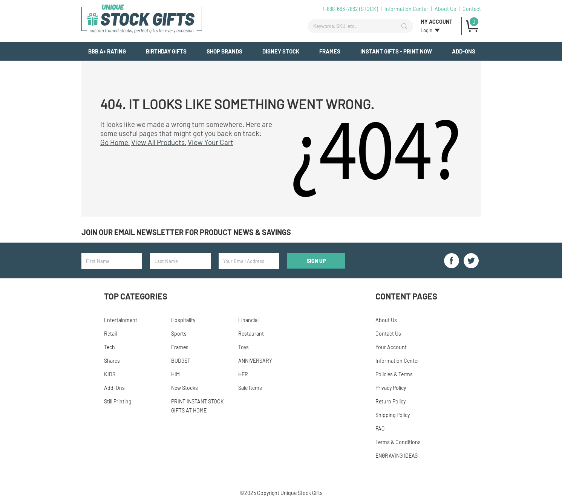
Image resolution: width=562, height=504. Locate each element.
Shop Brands (224, 51)
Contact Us (388, 333)
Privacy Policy (390, 388)
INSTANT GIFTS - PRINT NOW (396, 51)
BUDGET (180, 360)
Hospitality (183, 320)
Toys (243, 347)
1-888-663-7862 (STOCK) (350, 9)
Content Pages (406, 296)
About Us (445, 9)
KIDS (109, 374)
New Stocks (184, 388)
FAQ (379, 428)
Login (426, 30)
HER (243, 374)
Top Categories (135, 296)
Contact (471, 9)
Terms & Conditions (398, 442)
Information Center (406, 9)
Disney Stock (280, 51)
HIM (175, 374)
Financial (248, 320)
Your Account (391, 347)
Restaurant (251, 333)
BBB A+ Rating (107, 51)
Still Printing (117, 401)
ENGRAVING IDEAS (396, 455)
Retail (110, 333)
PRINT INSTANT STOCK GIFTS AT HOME (197, 406)
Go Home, (115, 142)
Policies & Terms (394, 374)
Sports (179, 333)
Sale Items (250, 388)
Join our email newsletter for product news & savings (186, 232)
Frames (329, 51)
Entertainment (120, 320)
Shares (112, 360)
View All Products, (159, 142)
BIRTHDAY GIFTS (166, 51)
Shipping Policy (392, 415)
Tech (109, 347)
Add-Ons (463, 51)
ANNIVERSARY (255, 360)
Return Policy (390, 401)
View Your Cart (210, 142)
